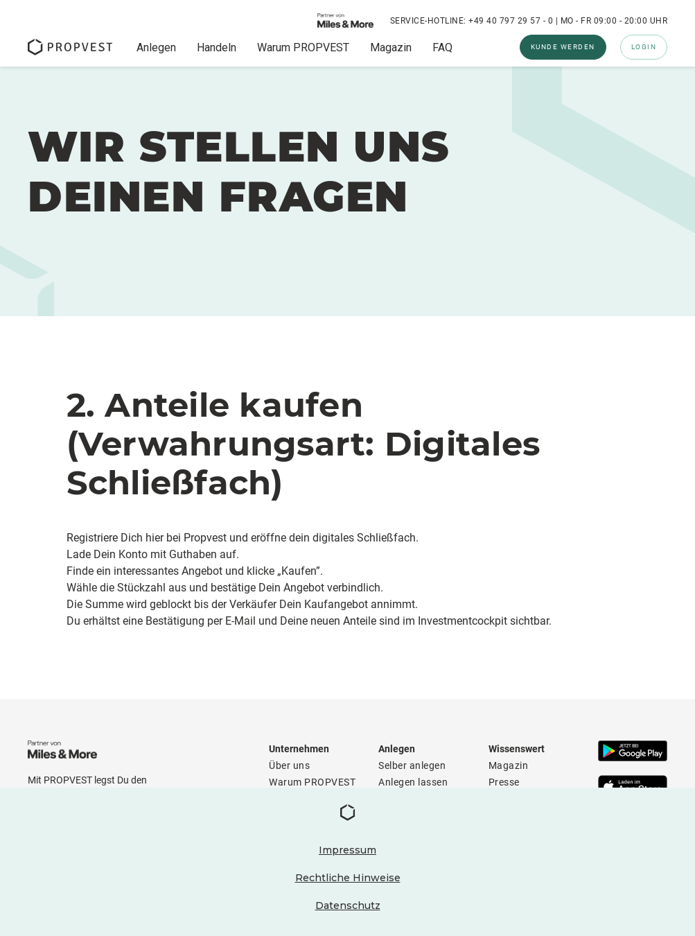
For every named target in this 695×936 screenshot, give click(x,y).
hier (155, 537)
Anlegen (156, 48)
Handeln (216, 48)
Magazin (391, 48)
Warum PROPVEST (303, 48)
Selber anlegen (412, 765)
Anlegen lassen (413, 782)
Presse (504, 782)
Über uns (289, 765)
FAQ (442, 48)
